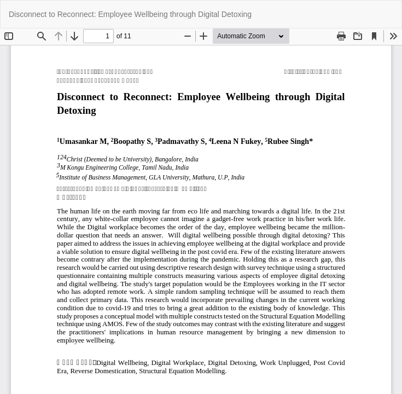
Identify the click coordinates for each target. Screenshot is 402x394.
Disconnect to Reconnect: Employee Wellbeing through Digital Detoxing (130, 14)
